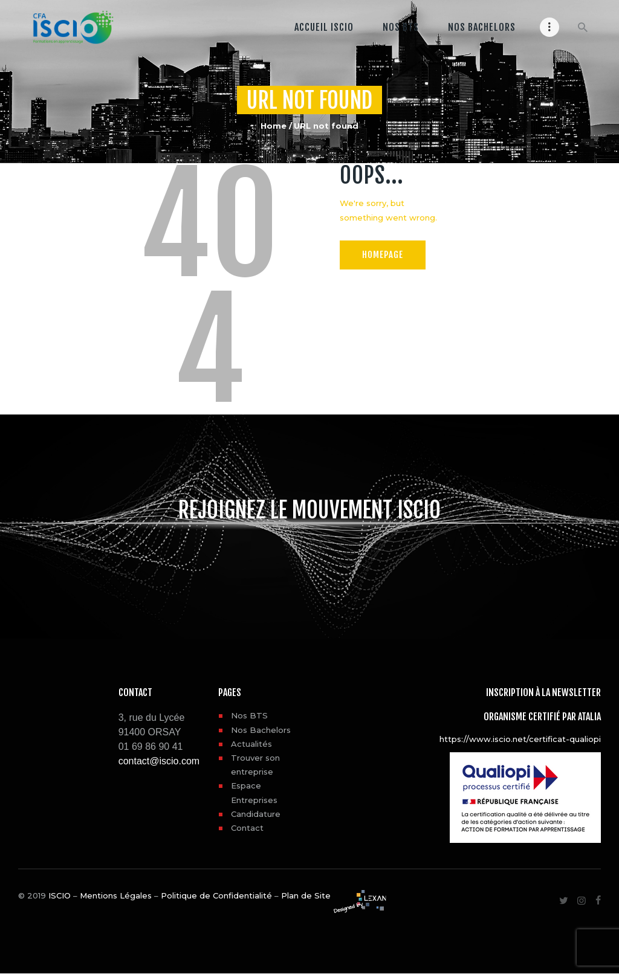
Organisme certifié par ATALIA (542, 717)
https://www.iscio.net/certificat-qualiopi (520, 739)
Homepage (384, 254)
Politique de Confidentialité (216, 895)
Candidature (255, 814)
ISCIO (59, 895)
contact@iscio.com (159, 761)
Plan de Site (306, 895)
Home (274, 126)
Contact (247, 828)
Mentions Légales (116, 895)
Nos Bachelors (261, 730)
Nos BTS (249, 715)
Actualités (251, 744)
